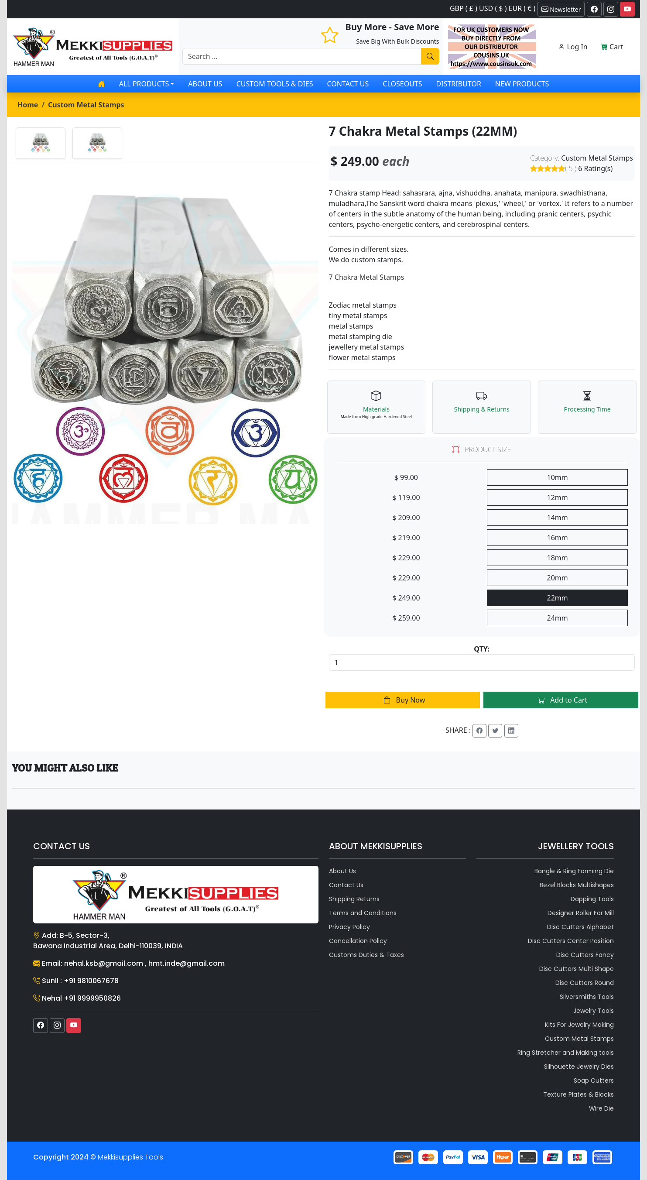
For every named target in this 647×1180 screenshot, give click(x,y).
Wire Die (601, 1108)
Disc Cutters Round (584, 982)
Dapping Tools (592, 899)
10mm (557, 477)
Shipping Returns (354, 899)
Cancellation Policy (358, 940)
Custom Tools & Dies (274, 84)
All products (144, 84)
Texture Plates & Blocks (578, 1094)
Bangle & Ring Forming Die (574, 871)
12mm (557, 497)
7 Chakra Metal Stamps (366, 277)
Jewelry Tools (593, 1010)
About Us (205, 84)
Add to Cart (560, 700)
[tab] (40, 142)
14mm (557, 517)
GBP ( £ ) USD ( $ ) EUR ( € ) (492, 8)
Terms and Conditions (363, 913)
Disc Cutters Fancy (585, 954)
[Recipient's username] (301, 56)
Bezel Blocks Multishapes (577, 885)
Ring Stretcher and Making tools (565, 1052)
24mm (557, 618)
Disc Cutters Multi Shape (576, 968)
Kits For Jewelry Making (579, 1024)
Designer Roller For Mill (581, 913)
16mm (557, 537)
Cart (612, 46)
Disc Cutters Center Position (571, 940)
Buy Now (402, 700)
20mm (557, 578)
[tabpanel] (165, 358)
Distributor (458, 84)
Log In (573, 46)
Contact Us (348, 84)
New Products (522, 84)
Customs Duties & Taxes (366, 954)
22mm (557, 598)
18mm (557, 558)
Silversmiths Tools (587, 996)
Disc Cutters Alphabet (580, 927)
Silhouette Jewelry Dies (579, 1066)
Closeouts (402, 84)
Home (27, 105)
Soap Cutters (594, 1080)
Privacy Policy (349, 927)
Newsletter (561, 9)
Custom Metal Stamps (86, 105)
